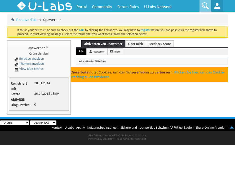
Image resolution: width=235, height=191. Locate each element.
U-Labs (69, 127)
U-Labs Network (158, 6)
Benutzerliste (27, 19)
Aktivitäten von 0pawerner (103, 44)
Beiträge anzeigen (29, 58)
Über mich (135, 44)
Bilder (117, 51)
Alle (81, 51)
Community (102, 6)
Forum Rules (128, 6)
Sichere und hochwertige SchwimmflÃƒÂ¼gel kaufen (157, 127)
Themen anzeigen (29, 64)
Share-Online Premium (211, 127)
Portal (82, 6)
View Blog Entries (28, 69)
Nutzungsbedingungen (102, 127)
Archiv (80, 127)
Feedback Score (160, 44)
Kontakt (57, 127)
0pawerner (99, 51)
